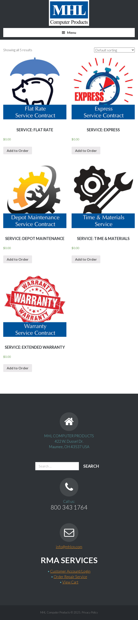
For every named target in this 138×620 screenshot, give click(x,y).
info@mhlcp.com (69, 546)
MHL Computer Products (55, 612)
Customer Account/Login (70, 571)
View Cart (70, 582)
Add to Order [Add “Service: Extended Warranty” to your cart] (18, 368)
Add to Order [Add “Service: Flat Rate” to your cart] (18, 150)
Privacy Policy (90, 612)
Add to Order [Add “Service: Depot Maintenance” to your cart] (18, 259)
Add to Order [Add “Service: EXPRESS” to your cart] (86, 150)
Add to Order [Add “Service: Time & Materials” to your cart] (86, 259)
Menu (71, 32)
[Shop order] (114, 50)
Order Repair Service (70, 576)
